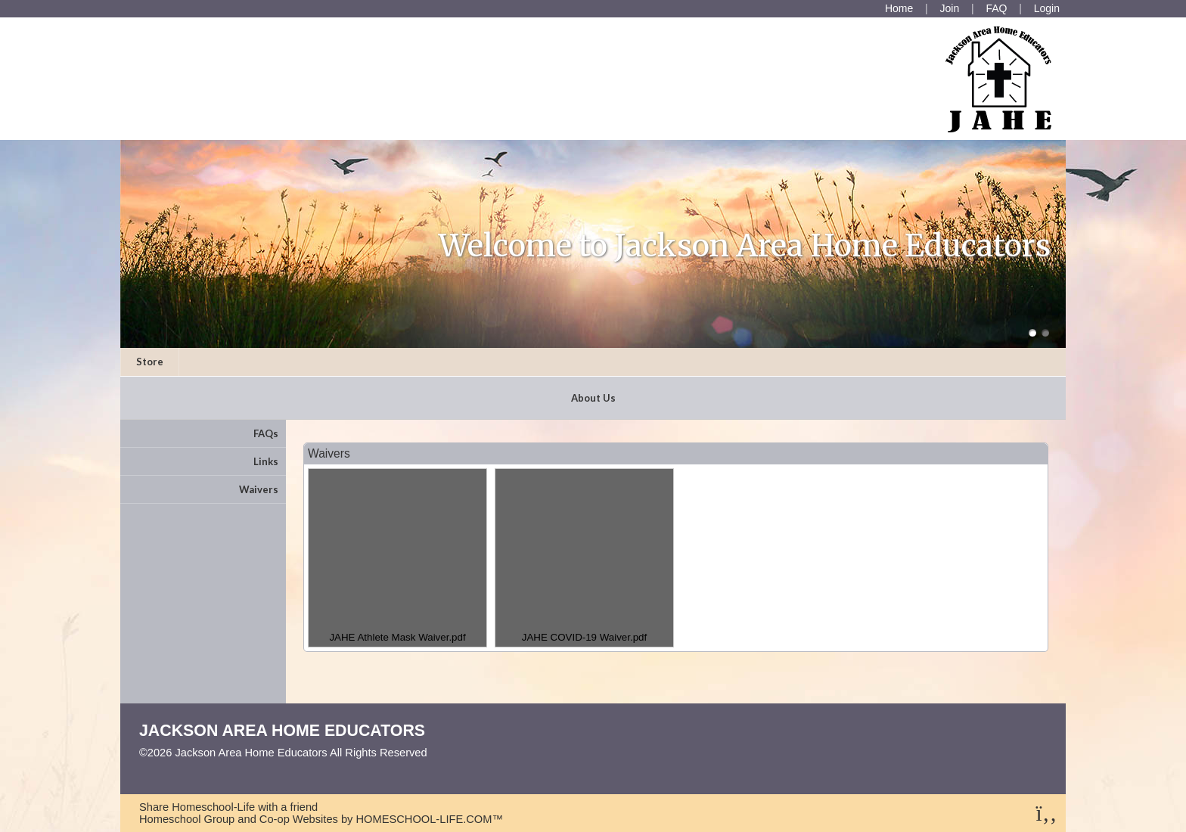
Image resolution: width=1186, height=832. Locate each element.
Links (265, 461)
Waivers (258, 489)
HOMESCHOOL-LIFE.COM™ (429, 819)
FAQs (265, 433)
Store (149, 361)
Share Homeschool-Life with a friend (228, 807)
